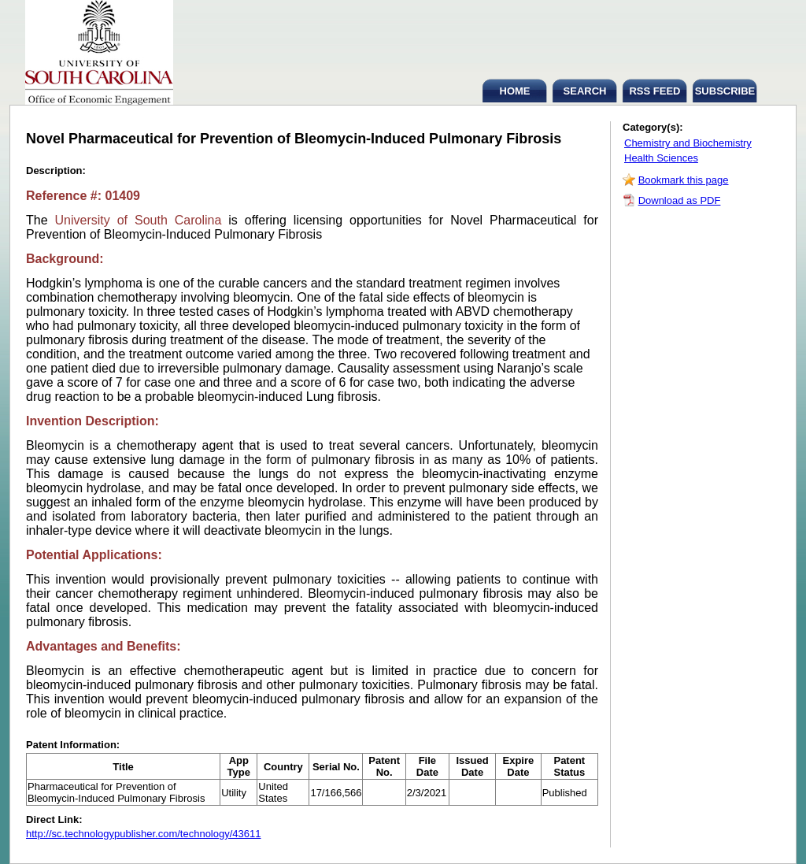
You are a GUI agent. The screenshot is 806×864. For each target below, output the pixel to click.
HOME (515, 91)
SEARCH (585, 91)
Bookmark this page (683, 180)
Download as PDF (679, 200)
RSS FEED (654, 91)
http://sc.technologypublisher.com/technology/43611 (143, 834)
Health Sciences (661, 158)
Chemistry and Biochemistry (688, 143)
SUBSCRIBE (725, 91)
